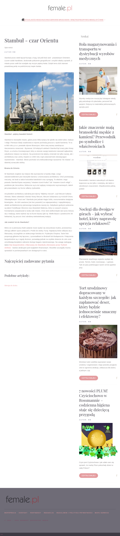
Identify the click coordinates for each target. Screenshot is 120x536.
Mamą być (94, 20)
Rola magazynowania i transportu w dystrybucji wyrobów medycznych (98, 51)
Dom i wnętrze (72, 20)
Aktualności (30, 20)
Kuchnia (46, 20)
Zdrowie (54, 20)
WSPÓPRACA (10, 513)
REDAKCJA (49, 513)
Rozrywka (84, 20)
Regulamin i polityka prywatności (75, 513)
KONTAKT (23, 513)
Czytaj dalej (89, 114)
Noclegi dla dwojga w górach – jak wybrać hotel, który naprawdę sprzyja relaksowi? (97, 216)
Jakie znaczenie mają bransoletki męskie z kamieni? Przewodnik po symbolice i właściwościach (97, 137)
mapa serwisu (102, 513)
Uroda (61, 20)
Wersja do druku (10, 285)
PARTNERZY (35, 513)
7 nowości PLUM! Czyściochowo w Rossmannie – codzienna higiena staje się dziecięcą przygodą (94, 402)
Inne (101, 20)
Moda (39, 20)
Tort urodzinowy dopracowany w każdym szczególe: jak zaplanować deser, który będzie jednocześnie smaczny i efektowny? (98, 302)
